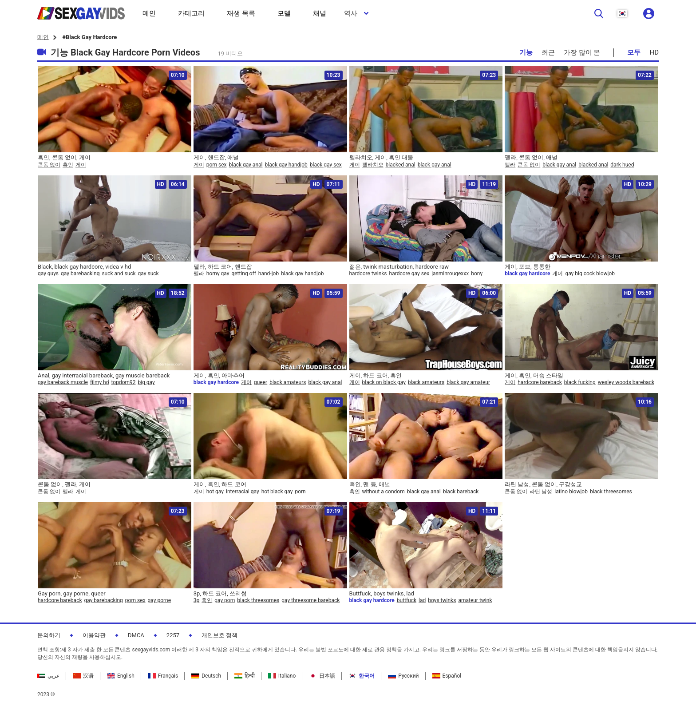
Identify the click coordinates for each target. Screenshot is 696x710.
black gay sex (326, 164)
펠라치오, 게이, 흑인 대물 (381, 157)
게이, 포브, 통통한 (527, 266)
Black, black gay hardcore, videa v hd (84, 266)
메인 (43, 37)
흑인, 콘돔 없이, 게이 (64, 157)
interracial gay (242, 491)
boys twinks (442, 600)
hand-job (268, 273)
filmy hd (99, 382)
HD (654, 52)
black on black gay (384, 382)
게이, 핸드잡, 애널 (216, 157)
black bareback (461, 491)
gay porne (159, 600)
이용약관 (94, 635)
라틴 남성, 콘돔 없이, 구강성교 (543, 484)
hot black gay (277, 491)
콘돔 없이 (49, 164)
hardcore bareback (540, 382)
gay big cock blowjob (590, 273)
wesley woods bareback (626, 382)
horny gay (217, 273)
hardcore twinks (368, 273)
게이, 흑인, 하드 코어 (220, 484)
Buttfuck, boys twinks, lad (381, 593)
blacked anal (400, 164)
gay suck (148, 273)
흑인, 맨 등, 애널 (370, 484)
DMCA (136, 635)
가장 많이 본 (582, 52)
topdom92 (123, 382)
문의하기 (48, 635)
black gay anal (246, 164)
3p (196, 600)
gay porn (224, 600)
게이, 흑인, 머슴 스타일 (534, 375)
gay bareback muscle (63, 382)
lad (422, 600)
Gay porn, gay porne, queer (72, 593)
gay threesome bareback (310, 600)
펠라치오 (373, 164)
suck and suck (118, 273)
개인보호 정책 (219, 635)
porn (300, 491)
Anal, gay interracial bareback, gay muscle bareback (104, 375)
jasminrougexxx (450, 273)
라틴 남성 (541, 491)
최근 (548, 52)
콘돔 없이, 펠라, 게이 (64, 484)
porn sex (216, 164)
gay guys (48, 273)
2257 (172, 635)
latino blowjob (571, 491)
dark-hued (622, 164)
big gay (146, 382)
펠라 (510, 164)
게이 (80, 164)
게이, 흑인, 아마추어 (219, 375)
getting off (243, 273)
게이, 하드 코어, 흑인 (375, 375)
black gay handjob (286, 164)
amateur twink (475, 600)
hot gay (215, 491)
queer (260, 382)
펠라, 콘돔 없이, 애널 (531, 157)
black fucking (580, 382)
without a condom (383, 491)
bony (476, 273)
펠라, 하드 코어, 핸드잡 (223, 266)
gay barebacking (80, 273)
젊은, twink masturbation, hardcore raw (399, 266)
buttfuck (406, 600)
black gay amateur (468, 382)
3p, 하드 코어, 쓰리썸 (220, 593)
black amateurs (287, 382)
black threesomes (611, 491)
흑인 (68, 164)
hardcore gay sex (409, 273)
